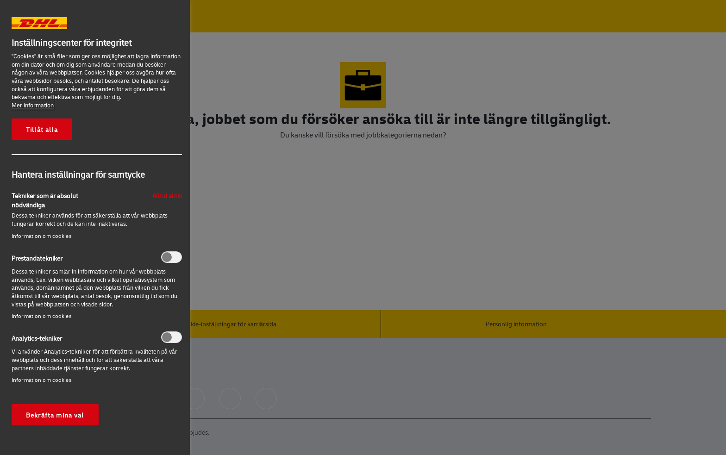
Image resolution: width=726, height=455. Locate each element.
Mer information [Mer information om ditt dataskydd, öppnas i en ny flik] (33, 105)
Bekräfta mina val (55, 414)
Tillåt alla (42, 129)
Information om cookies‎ (41, 236)
